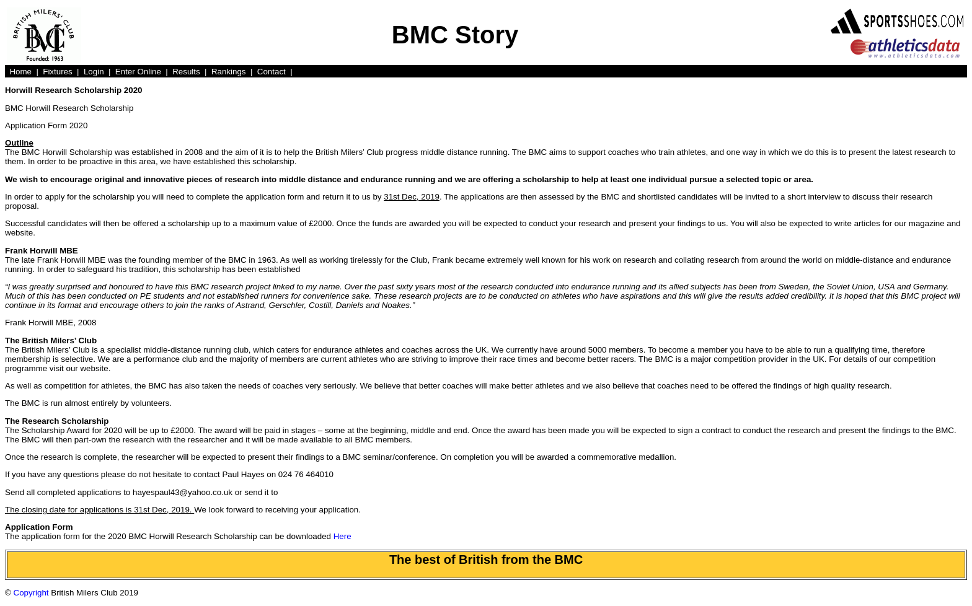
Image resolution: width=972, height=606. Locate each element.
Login (94, 71)
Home (20, 71)
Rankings (228, 71)
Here (342, 536)
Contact (271, 71)
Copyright (31, 592)
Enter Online (138, 71)
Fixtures (57, 71)
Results (186, 71)
